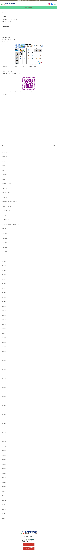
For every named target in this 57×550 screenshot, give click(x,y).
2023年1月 (4, 437)
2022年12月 (4, 441)
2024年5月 (4, 365)
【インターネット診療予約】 (7, 71)
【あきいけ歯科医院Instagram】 (8, 94)
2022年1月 (4, 491)
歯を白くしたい (5, 165)
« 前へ (3, 145)
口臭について (4, 188)
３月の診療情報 (5, 247)
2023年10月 (4, 396)
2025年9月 (4, 297)
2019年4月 (4, 504)
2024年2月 (4, 378)
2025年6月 (4, 310)
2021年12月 (4, 495)
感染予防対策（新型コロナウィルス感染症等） (10, 224)
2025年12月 (4, 283)
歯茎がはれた (4, 197)
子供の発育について (5, 219)
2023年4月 (4, 423)
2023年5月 (4, 419)
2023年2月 (4, 432)
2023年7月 (4, 410)
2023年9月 (4, 401)
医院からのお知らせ (5, 152)
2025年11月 (4, 288)
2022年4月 (4, 477)
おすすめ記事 (4, 156)
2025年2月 (4, 328)
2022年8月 (4, 459)
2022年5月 (4, 473)
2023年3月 (4, 428)
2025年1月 (4, 333)
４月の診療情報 (5, 242)
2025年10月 (4, 292)
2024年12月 (4, 337)
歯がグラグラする (5, 179)
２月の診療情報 (5, 251)
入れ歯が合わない (5, 174)
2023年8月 (4, 405)
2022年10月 (4, 450)
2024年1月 (4, 383)
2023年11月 (4, 392)
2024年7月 (4, 355)
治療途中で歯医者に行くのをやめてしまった (10, 201)
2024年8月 (4, 351)
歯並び (3, 170)
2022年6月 (4, 468)
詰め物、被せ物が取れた (6, 192)
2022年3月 (4, 482)
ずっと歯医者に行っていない (7, 210)
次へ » (54, 145)
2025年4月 (4, 319)
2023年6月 (4, 414)
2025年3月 (4, 324)
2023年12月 (4, 387)
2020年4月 (4, 500)
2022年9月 (4, 455)
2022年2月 (4, 486)
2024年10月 (4, 346)
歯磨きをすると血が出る (6, 183)
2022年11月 (4, 446)
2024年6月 (4, 360)
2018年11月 (4, 509)
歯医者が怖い (4, 215)
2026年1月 (4, 279)
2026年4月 (4, 265)
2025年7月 (4, 306)
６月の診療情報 (5, 233)
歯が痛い (3, 161)
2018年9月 (4, 513)
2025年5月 (4, 315)
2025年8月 (4, 301)
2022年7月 (4, 464)
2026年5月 (4, 261)
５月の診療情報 (5, 238)
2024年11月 (4, 342)
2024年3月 (4, 374)
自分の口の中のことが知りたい (7, 206)
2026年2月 (4, 274)
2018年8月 (4, 518)
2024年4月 (4, 369)
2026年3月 (4, 270)
